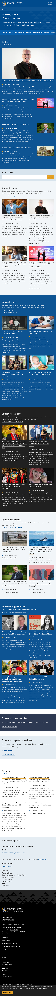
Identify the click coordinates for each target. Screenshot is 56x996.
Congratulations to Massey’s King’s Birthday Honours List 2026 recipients (27, 80)
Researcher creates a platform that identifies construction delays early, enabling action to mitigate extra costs (14, 444)
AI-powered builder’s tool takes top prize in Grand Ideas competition (14, 633)
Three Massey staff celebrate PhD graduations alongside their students (13, 486)
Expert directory (7, 866)
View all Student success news (12, 421)
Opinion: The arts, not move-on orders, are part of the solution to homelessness (13, 549)
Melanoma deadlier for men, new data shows (40, 332)
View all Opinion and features (12, 527)
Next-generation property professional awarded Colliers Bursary (39, 443)
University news (19, 32)
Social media (6, 940)
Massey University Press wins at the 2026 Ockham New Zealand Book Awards (41, 634)
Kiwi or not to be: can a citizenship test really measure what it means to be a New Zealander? (14, 584)
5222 (7, 934)
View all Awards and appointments (14, 612)
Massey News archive (9, 726)
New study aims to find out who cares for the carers (13, 332)
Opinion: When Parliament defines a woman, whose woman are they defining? (41, 584)
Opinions (46, 32)
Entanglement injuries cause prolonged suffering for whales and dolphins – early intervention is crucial (41, 550)
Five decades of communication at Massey (16, 147)
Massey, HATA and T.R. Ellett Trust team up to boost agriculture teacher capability (14, 265)
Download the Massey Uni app (11, 946)
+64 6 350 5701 (20, 932)
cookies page (43, 988)
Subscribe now (7, 751)
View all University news (10, 196)
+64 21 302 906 (43, 859)
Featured (4, 32)
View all (4, 773)
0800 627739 (14, 930)
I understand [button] (7, 992)
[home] (18, 3)
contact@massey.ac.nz (13, 927)
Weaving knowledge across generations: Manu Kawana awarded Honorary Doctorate (12, 679)
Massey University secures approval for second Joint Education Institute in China (18, 100)
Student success (37, 32)
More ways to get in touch (10, 943)
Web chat (5, 937)
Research (28, 32)
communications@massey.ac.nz (13, 853)
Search (11, 32)
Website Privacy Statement (26, 988)
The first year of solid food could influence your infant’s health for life (40, 374)
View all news (6, 44)
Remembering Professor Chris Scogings (15, 124)
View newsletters (8, 754)
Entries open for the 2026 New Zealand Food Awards (39, 678)
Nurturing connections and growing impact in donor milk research (12, 374)
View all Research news (10, 312)
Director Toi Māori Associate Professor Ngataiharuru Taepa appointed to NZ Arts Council (12, 217)
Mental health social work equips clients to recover (40, 485)
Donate (4, 949)
